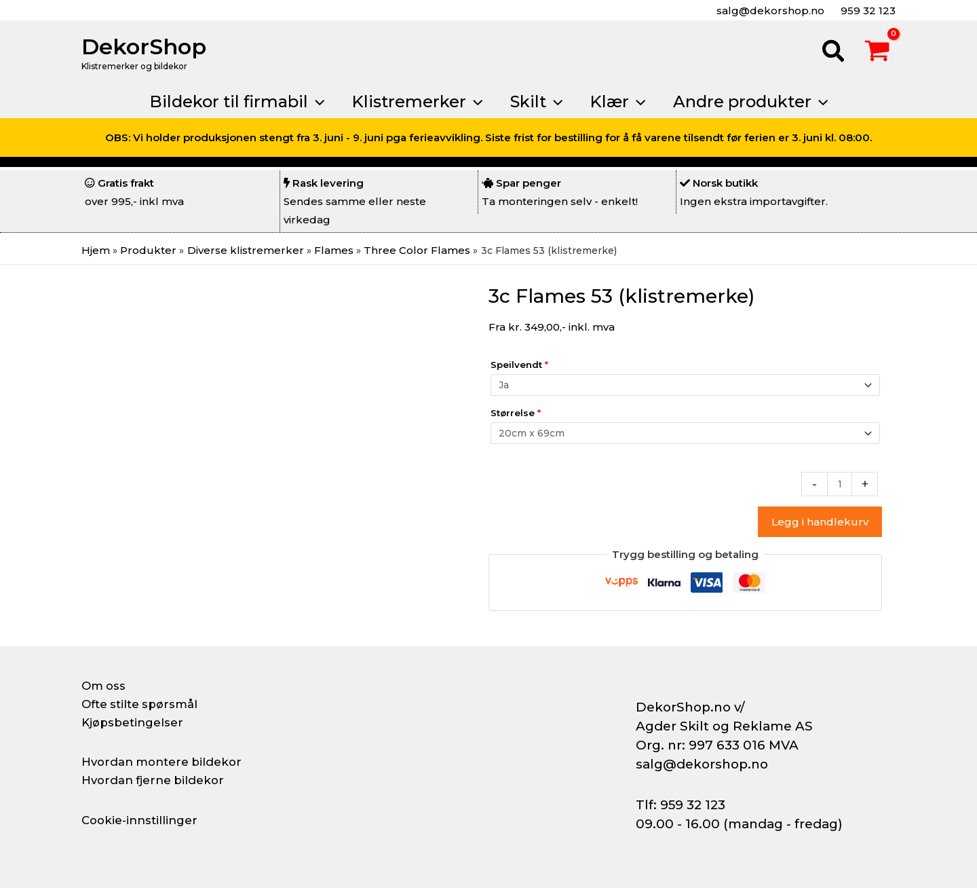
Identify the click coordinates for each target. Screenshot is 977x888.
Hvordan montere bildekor (166, 761)
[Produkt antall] (839, 487)
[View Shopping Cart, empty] (877, 53)
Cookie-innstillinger (143, 820)
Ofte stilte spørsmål (143, 704)
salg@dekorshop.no (769, 10)
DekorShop (143, 46)
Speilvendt (519, 364)
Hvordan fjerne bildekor (157, 780)
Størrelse (516, 414)
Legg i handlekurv (819, 525)
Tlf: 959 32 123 (680, 805)
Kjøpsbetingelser (135, 722)
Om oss (104, 685)
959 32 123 (867, 10)
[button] (833, 53)
